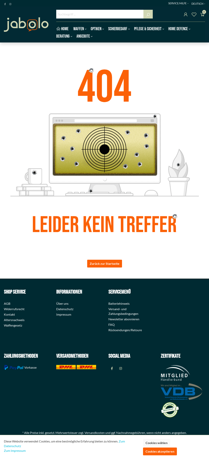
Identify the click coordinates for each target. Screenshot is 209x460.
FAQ (111, 324)
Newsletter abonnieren (123, 319)
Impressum (63, 314)
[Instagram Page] (10, 3)
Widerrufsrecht (14, 309)
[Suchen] (148, 14)
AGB (7, 303)
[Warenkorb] (202, 15)
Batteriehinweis (119, 303)
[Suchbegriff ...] (100, 14)
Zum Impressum (15, 450)
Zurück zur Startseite (104, 263)
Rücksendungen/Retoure (125, 330)
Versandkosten (94, 432)
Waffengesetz (13, 325)
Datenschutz (64, 309)
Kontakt (9, 314)
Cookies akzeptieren (160, 451)
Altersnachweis (14, 320)
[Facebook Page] (5, 3)
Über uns (62, 303)
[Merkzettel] (194, 15)
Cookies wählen (157, 443)
